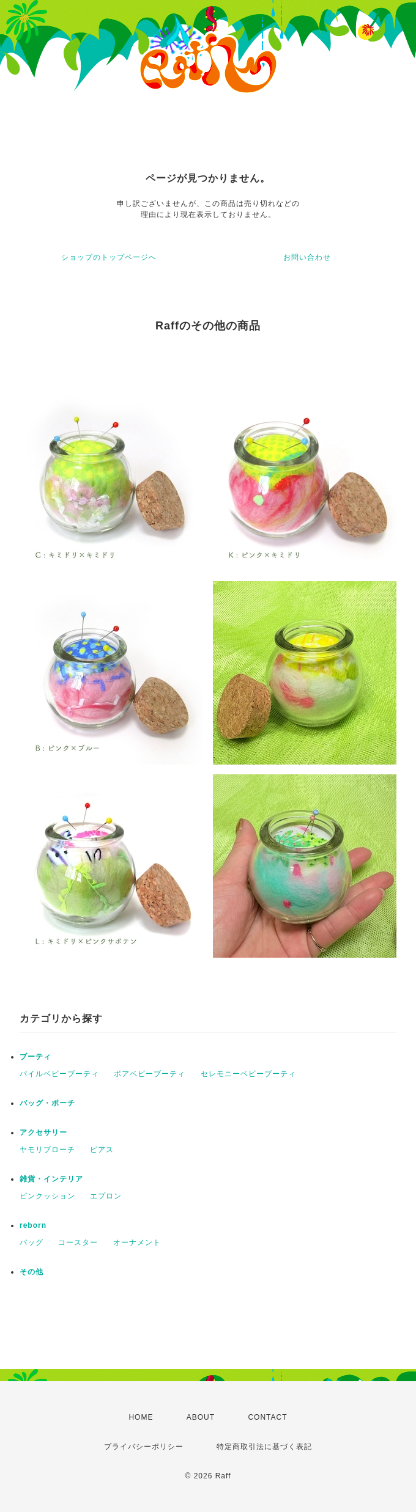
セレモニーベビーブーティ (248, 1074)
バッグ (31, 1242)
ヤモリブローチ (47, 1149)
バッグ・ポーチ (47, 1103)
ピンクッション (47, 1196)
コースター (78, 1242)
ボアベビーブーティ (149, 1074)
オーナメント (137, 1242)
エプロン (106, 1196)
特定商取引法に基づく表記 (264, 1446)
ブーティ (35, 1056)
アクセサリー (43, 1132)
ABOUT (201, 1417)
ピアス (102, 1149)
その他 (31, 1272)
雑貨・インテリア (51, 1179)
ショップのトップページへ (109, 257)
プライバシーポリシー (144, 1446)
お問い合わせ (307, 257)
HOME (140, 1417)
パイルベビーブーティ (59, 1074)
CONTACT (267, 1417)
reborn (33, 1225)
